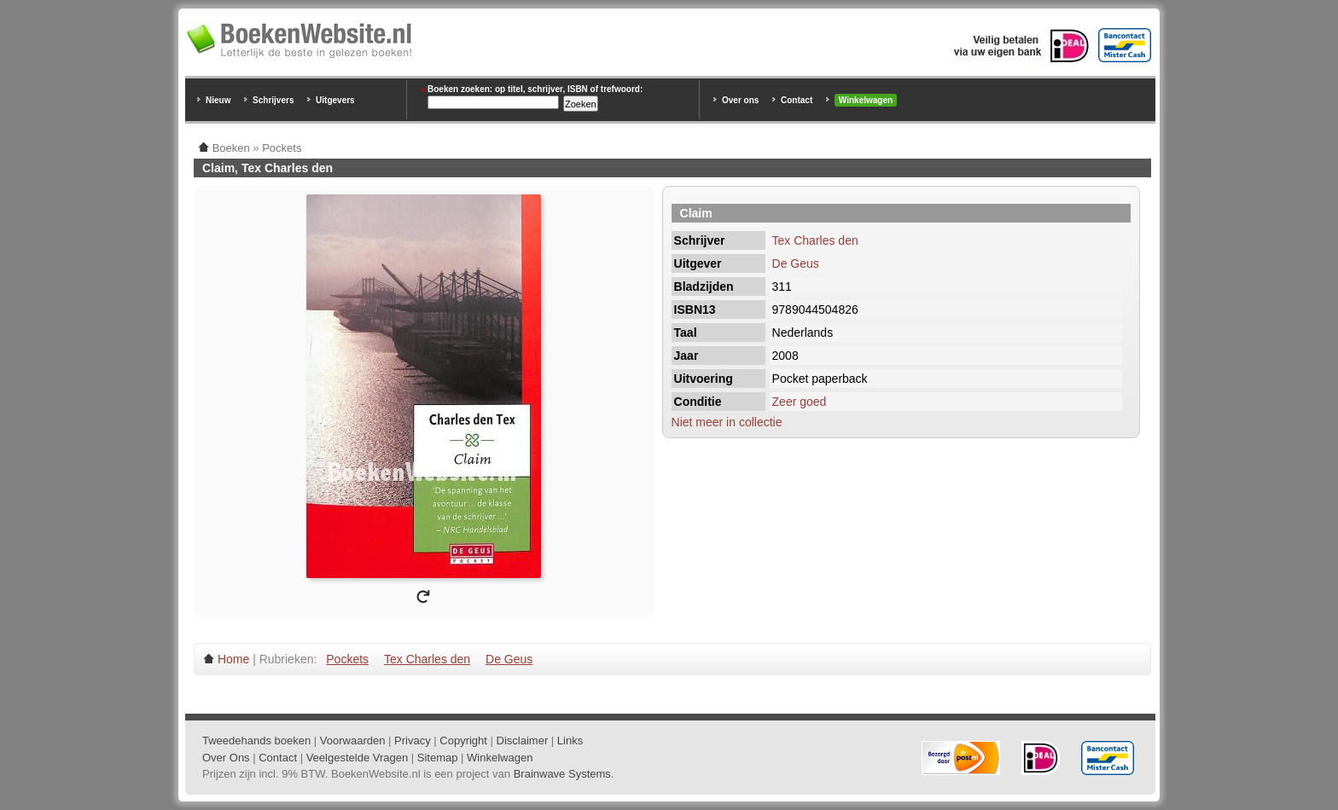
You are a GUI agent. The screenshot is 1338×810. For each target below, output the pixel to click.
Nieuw (218, 100)
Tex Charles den (815, 240)
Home (233, 659)
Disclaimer (523, 740)
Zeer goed (799, 401)
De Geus (795, 263)
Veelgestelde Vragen (357, 757)
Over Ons (226, 757)
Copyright (463, 740)
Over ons (740, 100)
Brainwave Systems (562, 773)
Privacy (412, 740)
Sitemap (437, 757)
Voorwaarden (353, 740)
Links (570, 740)
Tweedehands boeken (256, 740)
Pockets (347, 659)
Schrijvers (273, 100)
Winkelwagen (866, 100)
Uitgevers (335, 100)
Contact (796, 100)
